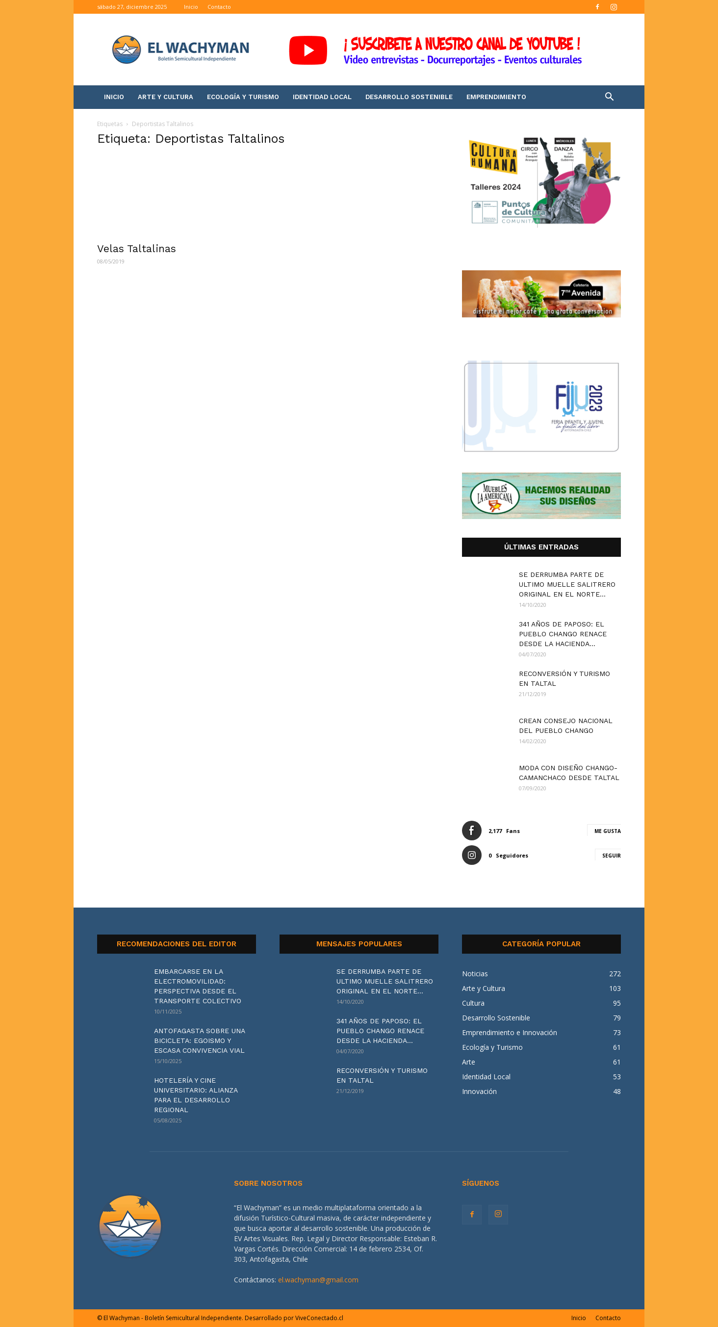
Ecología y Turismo (243, 97)
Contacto (219, 6)
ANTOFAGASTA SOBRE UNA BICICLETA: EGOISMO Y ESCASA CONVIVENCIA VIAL (199, 1040)
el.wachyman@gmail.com (318, 1279)
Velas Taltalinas (136, 248)
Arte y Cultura (165, 97)
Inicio (191, 6)
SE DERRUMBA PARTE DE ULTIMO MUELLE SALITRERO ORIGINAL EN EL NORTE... (567, 584)
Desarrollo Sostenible (409, 97)
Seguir (611, 855)
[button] (609, 98)
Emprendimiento (496, 97)
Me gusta (607, 831)
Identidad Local (322, 97)
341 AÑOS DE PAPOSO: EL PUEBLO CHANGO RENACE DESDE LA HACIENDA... (563, 634)
